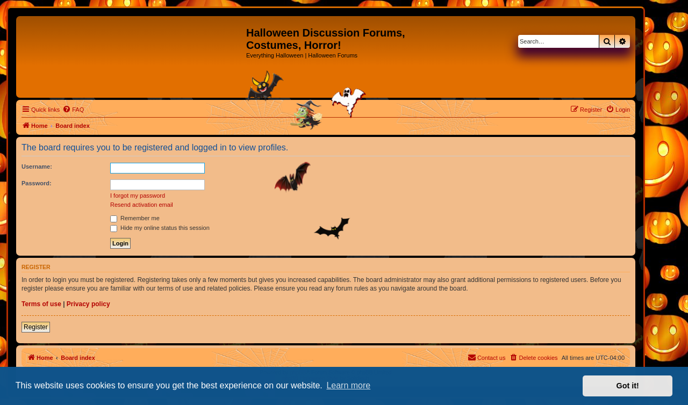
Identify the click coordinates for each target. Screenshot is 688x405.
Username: (37, 166)
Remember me (135, 218)
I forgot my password (137, 195)
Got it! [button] (628, 385)
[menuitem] (73, 109)
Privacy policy (88, 304)
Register (36, 327)
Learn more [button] (348, 385)
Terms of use (41, 304)
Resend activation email (141, 204)
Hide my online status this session (160, 228)
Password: (37, 183)
